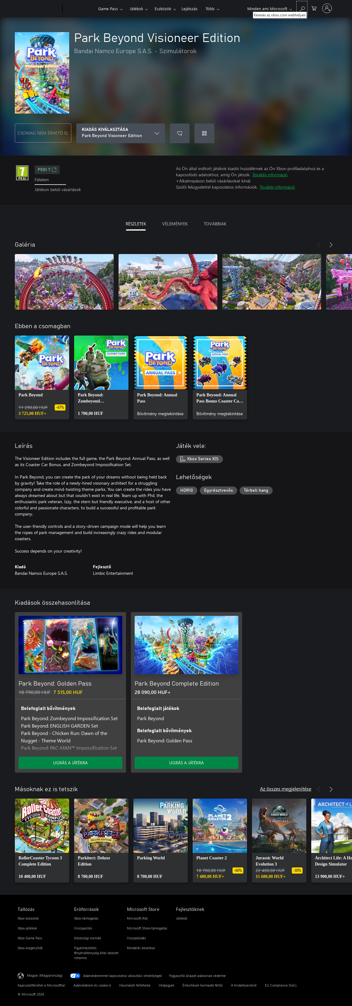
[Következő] (331, 244)
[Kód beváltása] (204, 133)
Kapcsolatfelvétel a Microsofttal (41, 985)
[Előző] (318, 244)
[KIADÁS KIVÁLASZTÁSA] (120, 133)
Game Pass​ (108, 8)
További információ (269, 174)
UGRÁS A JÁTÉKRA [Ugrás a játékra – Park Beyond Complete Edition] (186, 763)
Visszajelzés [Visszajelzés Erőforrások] (83, 928)
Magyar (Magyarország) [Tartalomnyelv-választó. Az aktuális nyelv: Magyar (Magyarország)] (44, 975)
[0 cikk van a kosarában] (314, 8)
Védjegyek (166, 985)
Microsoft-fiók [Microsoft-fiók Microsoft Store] (137, 918)
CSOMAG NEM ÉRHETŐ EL (43, 133)
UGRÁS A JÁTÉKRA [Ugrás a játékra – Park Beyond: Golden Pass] (70, 763)
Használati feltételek (134, 985)
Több (210, 8)
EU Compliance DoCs (281, 985)
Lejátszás (190, 8)
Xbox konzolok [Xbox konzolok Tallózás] (28, 918)
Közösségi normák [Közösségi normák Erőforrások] (87, 938)
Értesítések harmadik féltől (202, 985)
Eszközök (163, 8)
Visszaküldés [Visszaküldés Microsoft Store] (136, 938)
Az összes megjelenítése (285, 788)
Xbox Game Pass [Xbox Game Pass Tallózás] (30, 938)
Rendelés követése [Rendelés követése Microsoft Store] (141, 948)
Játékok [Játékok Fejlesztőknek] (181, 918)
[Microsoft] (39, 8)
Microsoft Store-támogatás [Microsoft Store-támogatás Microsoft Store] (147, 928)
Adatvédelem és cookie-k (92, 985)
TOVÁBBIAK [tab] (215, 224)
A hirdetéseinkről (244, 985)
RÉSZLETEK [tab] (136, 224)
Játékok (136, 8)
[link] (42, 378)
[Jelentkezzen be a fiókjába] (327, 8)
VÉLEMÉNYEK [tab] (175, 224)
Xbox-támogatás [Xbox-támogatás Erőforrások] (86, 918)
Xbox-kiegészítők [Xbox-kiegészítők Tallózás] (30, 948)
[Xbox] (79, 8)
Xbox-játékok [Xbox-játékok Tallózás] (27, 928)
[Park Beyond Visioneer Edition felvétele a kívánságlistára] (180, 133)
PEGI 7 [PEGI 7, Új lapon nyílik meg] (47, 169)
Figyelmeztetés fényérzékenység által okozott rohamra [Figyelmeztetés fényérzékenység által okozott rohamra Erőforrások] (96, 953)
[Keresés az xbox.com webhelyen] (302, 8)
